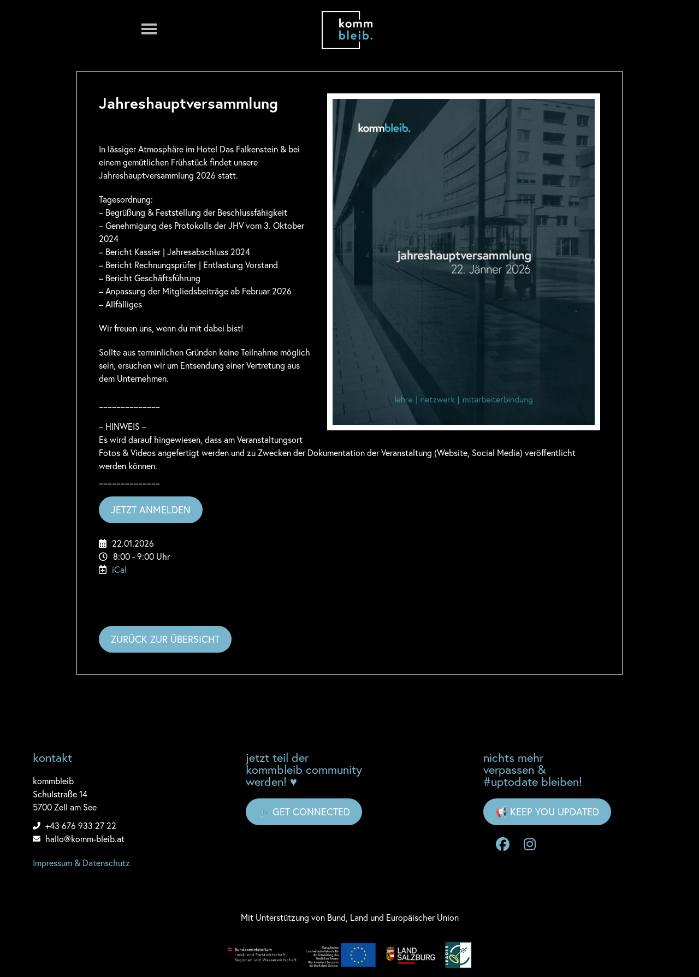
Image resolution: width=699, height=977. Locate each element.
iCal (119, 569)
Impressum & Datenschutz (81, 862)
